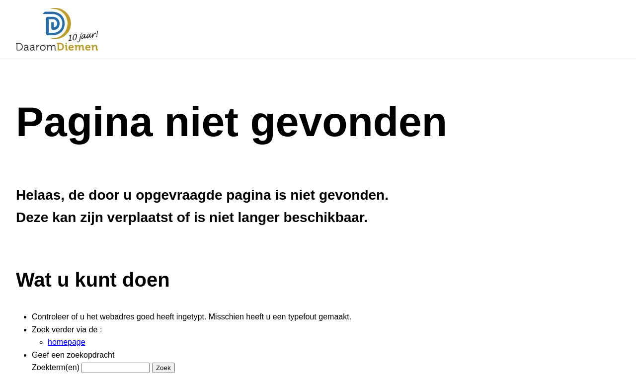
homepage (66, 342)
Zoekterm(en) (56, 367)
